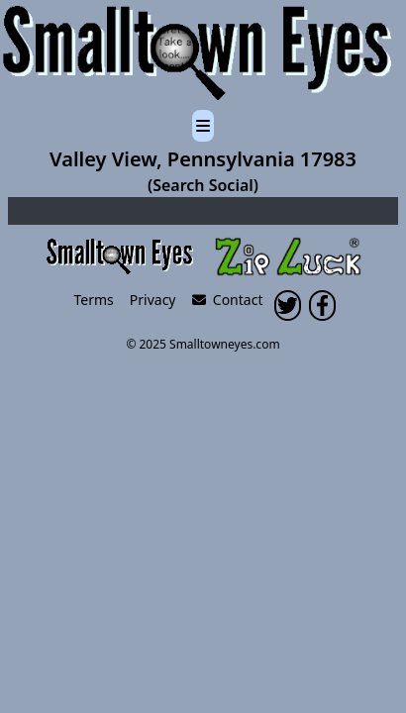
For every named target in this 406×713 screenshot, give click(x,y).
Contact (227, 299)
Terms (94, 299)
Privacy (153, 299)
